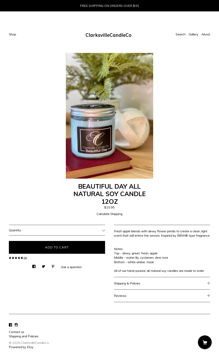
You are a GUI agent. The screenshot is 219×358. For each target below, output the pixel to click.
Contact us (16, 332)
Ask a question (71, 267)
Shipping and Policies (23, 336)
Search (180, 34)
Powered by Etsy (21, 347)
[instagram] (16, 325)
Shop (12, 34)
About (205, 34)
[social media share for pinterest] (53, 265)
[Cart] (205, 342)
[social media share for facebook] (33, 265)
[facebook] (10, 325)
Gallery (193, 34)
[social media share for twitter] (43, 265)
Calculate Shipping (109, 214)
